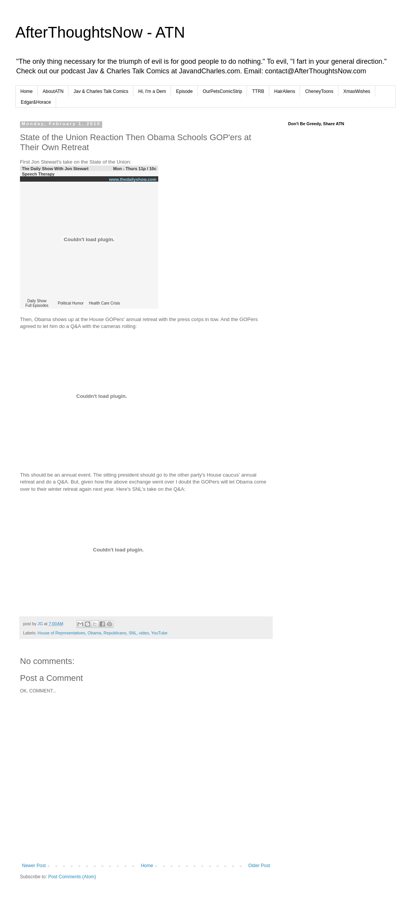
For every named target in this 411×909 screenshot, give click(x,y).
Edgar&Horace (36, 102)
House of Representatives (61, 633)
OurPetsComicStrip (222, 91)
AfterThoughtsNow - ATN (100, 32)
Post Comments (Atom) (72, 876)
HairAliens (284, 91)
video (144, 633)
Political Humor (70, 303)
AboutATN (53, 91)
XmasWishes (356, 91)
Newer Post (34, 865)
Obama (94, 633)
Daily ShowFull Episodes (36, 303)
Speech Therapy (38, 174)
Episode (184, 91)
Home (26, 91)
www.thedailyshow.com (132, 179)
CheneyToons (319, 91)
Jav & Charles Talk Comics (100, 91)
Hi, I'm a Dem (152, 91)
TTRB (258, 91)
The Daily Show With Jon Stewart (55, 168)
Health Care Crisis (104, 303)
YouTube (159, 633)
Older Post (259, 865)
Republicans (114, 633)
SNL (133, 633)
